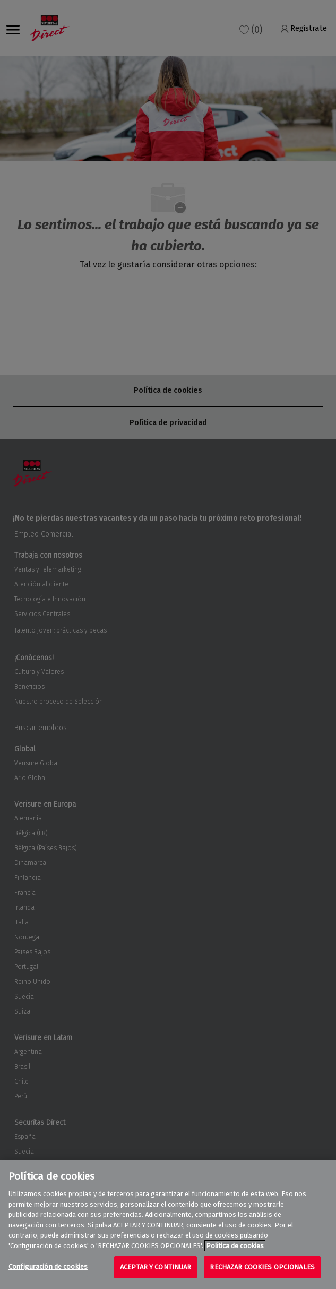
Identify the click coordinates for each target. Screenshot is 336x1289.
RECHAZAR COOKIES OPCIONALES (262, 1267)
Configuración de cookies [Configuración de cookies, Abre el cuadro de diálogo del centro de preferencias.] (48, 1266)
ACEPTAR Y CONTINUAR (155, 1267)
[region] (168, 1224)
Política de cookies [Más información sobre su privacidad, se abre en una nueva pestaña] (235, 1246)
